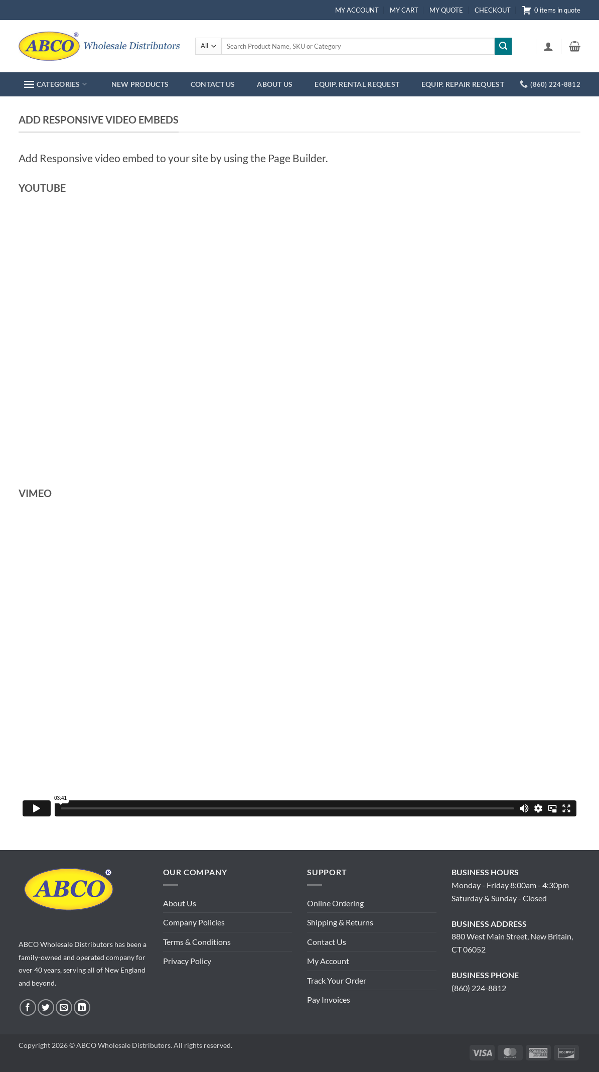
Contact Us (326, 941)
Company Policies (194, 922)
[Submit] (503, 46)
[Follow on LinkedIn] (82, 1007)
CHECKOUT (493, 10)
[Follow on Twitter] (46, 1007)
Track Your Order (336, 980)
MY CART (404, 10)
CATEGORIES (55, 84)
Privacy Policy (187, 961)
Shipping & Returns (340, 922)
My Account (328, 961)
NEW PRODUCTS (140, 84)
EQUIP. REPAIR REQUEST (462, 84)
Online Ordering (335, 903)
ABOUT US (274, 84)
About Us (179, 903)
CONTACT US (213, 84)
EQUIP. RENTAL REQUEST (357, 84)
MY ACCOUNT (357, 10)
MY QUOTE (446, 10)
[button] (548, 46)
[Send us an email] (64, 1007)
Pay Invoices (328, 999)
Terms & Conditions (197, 941)
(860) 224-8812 (479, 988)
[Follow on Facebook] (28, 1007)
